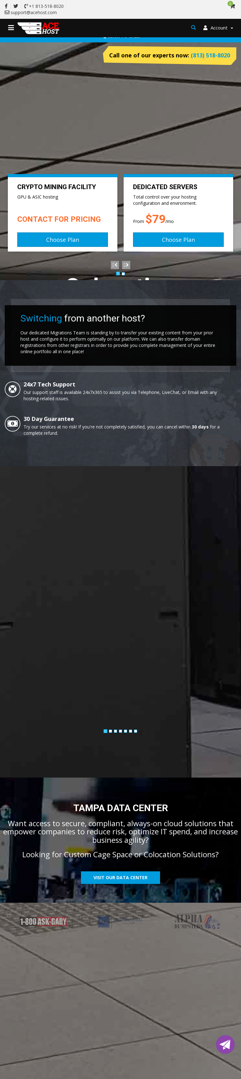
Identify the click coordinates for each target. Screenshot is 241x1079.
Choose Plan (62, 239)
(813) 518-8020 (210, 55)
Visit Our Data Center (120, 877)
